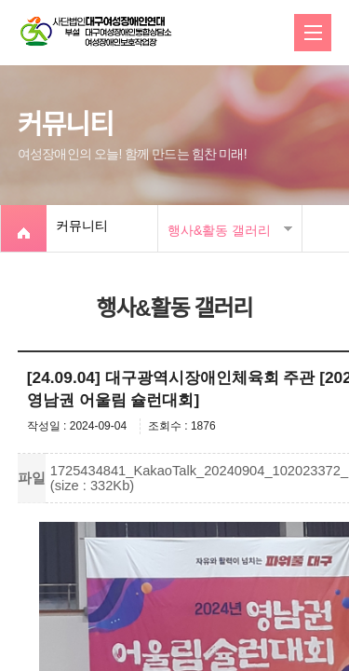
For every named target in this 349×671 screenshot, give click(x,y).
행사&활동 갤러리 (219, 230)
